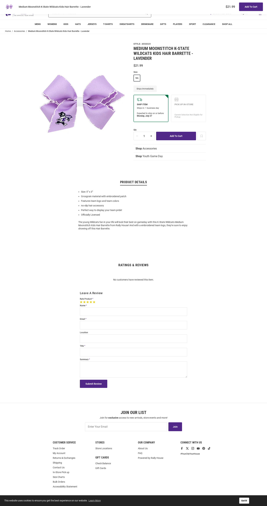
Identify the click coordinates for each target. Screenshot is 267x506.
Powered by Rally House (150, 458)
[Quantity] (144, 136)
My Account (59, 453)
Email (82, 319)
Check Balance (103, 463)
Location (84, 332)
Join (175, 426)
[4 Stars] (91, 302)
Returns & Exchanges (64, 458)
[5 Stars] (94, 302)
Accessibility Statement (65, 486)
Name (82, 306)
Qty (135, 130)
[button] (221, 13)
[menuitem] (37, 24)
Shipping (57, 462)
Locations (257, 3)
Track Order (237, 3)
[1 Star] (81, 302)
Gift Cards (100, 468)
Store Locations (103, 448)
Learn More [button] (95, 500)
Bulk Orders (59, 481)
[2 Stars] (84, 302)
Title (82, 346)
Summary (84, 359)
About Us (143, 448)
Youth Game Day (149, 156)
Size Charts (59, 477)
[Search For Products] (91, 13)
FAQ (140, 453)
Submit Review (93, 383)
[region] (133, 210)
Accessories (146, 148)
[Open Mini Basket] (260, 13)
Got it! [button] (244, 500)
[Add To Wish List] (201, 136)
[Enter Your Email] (126, 426)
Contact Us (59, 467)
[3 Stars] (88, 302)
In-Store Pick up (61, 472)
